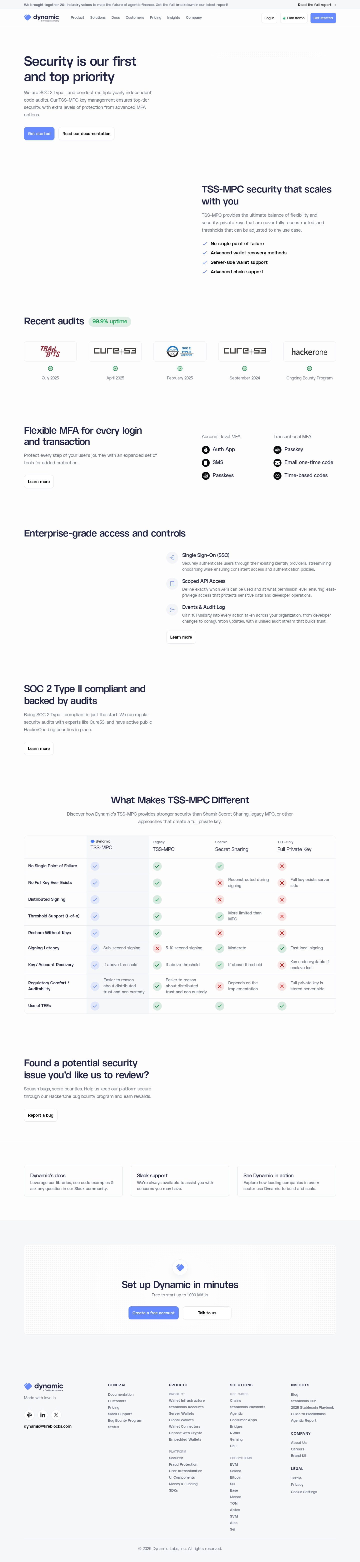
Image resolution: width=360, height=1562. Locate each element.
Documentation (121, 1394)
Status (113, 1427)
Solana (235, 1471)
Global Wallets (181, 1420)
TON (234, 1503)
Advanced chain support (237, 277)
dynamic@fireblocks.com (48, 1426)
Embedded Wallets (185, 1439)
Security (176, 1458)
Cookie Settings (304, 1492)
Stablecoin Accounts (186, 1407)
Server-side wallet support (239, 268)
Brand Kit (298, 1456)
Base (234, 1490)
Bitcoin (235, 1477)
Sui (232, 1484)
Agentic (236, 1413)
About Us (298, 1443)
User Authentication (185, 1471)
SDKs (173, 1490)
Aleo (234, 1523)
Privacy (297, 1485)
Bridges (236, 1426)
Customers (135, 17)
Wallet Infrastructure (187, 1400)
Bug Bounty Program (125, 1420)
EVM (234, 1464)
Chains (235, 1400)
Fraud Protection (183, 1464)
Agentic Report (303, 1420)
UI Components (182, 1477)
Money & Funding (183, 1484)
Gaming (236, 1439)
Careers (297, 1449)
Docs (116, 17)
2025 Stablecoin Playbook (312, 1407)
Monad (236, 1497)
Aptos (235, 1510)
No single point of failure (237, 249)
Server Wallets (181, 1413)
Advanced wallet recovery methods (248, 258)
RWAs (235, 1433)
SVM (234, 1516)
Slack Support (120, 1414)
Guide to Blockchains (308, 1414)
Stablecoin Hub (303, 1401)
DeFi (233, 1446)
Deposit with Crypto (185, 1433)
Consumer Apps (243, 1420)
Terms (296, 1478)
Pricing (155, 17)
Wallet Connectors (184, 1426)
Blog (294, 1394)
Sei (232, 1529)
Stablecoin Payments (247, 1407)
